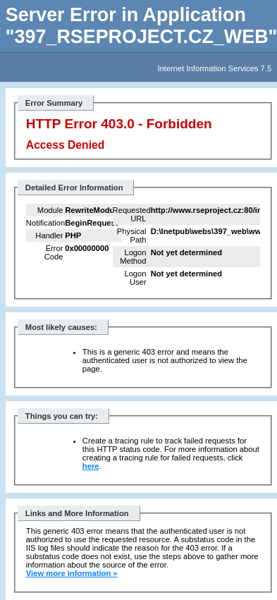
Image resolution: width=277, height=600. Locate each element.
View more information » (72, 573)
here (90, 466)
